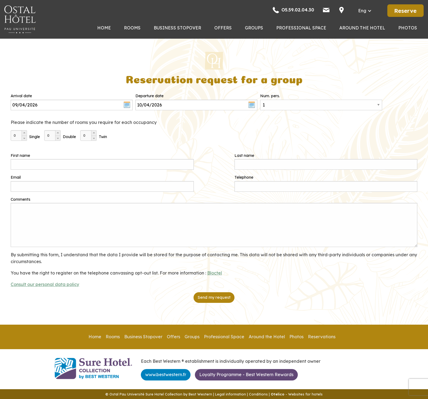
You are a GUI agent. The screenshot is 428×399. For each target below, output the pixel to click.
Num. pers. (270, 95)
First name (20, 155)
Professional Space (301, 28)
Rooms (132, 28)
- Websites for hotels (297, 394)
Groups (254, 28)
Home (104, 28)
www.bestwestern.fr (165, 374)
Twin (103, 136)
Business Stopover (177, 28)
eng (362, 10)
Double (69, 136)
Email (16, 177)
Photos (407, 28)
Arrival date (21, 95)
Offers (223, 28)
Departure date (149, 95)
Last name (244, 155)
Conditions (258, 394)
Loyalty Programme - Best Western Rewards (246, 374)
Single (34, 136)
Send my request (214, 297)
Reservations (321, 336)
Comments (20, 199)
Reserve (405, 10)
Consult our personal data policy (45, 284)
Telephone (243, 177)
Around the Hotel (362, 28)
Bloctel (214, 273)
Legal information (230, 394)
